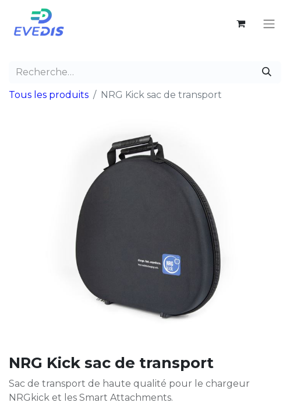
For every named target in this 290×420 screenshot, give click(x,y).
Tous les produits (49, 94)
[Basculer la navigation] (269, 23)
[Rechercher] (266, 72)
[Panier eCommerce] (240, 23)
